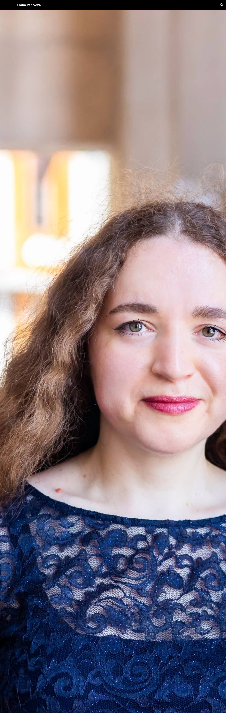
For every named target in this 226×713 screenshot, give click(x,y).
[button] (222, 5)
